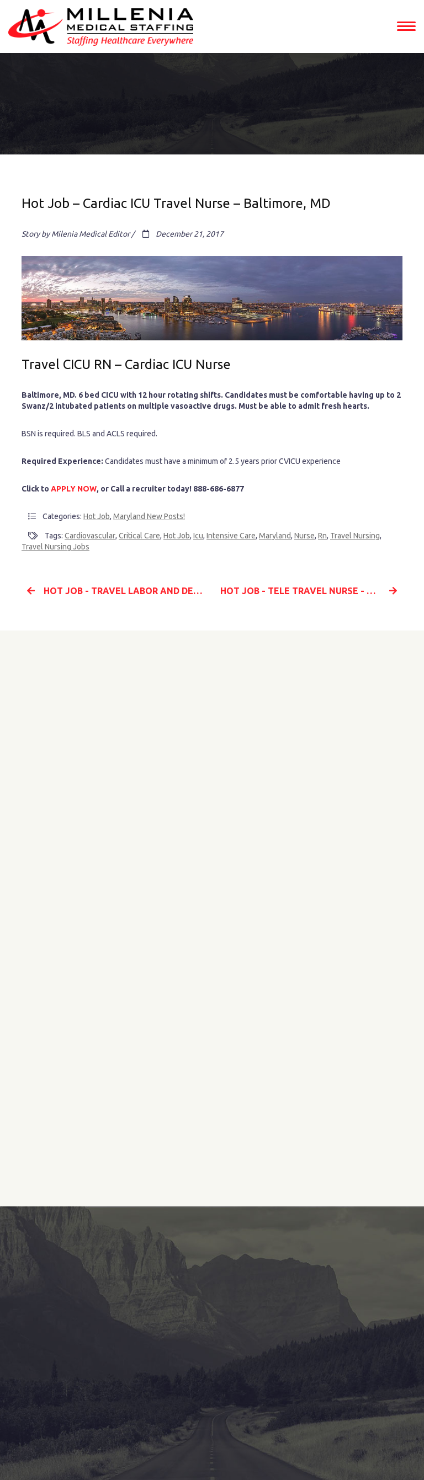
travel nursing (355, 535)
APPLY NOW (74, 488)
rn (322, 535)
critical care (139, 535)
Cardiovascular (90, 535)
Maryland (275, 535)
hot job (176, 535)
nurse (304, 535)
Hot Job (96, 516)
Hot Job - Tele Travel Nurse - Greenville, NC (311, 591)
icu (198, 535)
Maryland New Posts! (149, 516)
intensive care (231, 535)
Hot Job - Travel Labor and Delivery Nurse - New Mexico (115, 591)
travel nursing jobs (55, 546)
